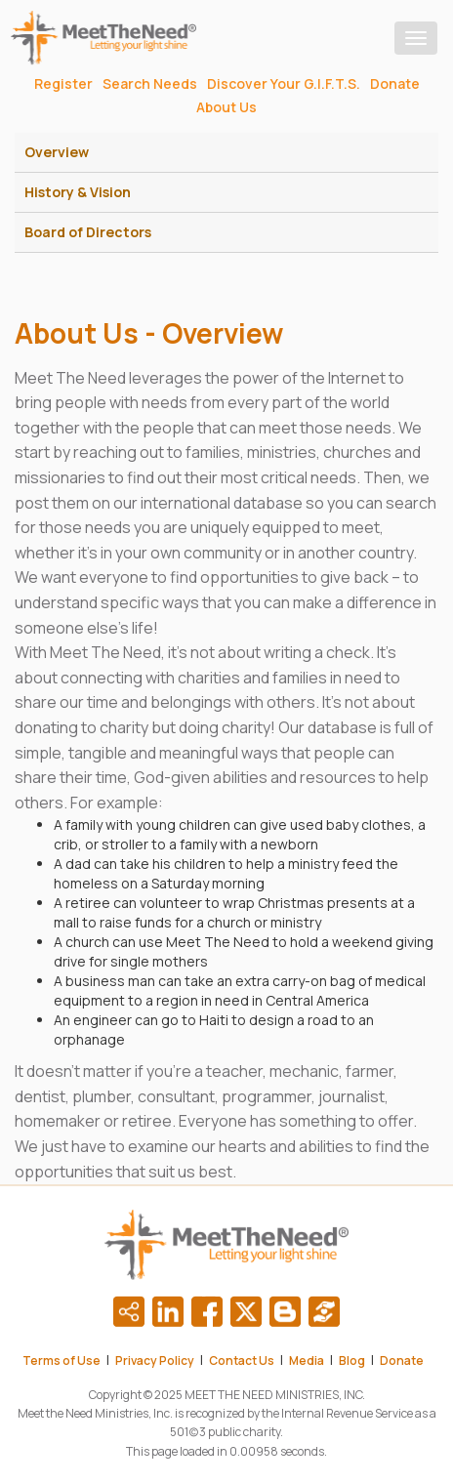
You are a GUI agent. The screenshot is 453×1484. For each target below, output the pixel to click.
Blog (352, 1360)
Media (306, 1360)
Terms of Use (61, 1360)
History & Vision (77, 192)
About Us (226, 107)
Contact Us (241, 1360)
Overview (56, 152)
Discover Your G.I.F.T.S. (283, 83)
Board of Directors (87, 232)
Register (63, 83)
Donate (395, 83)
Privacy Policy (154, 1360)
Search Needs (150, 83)
